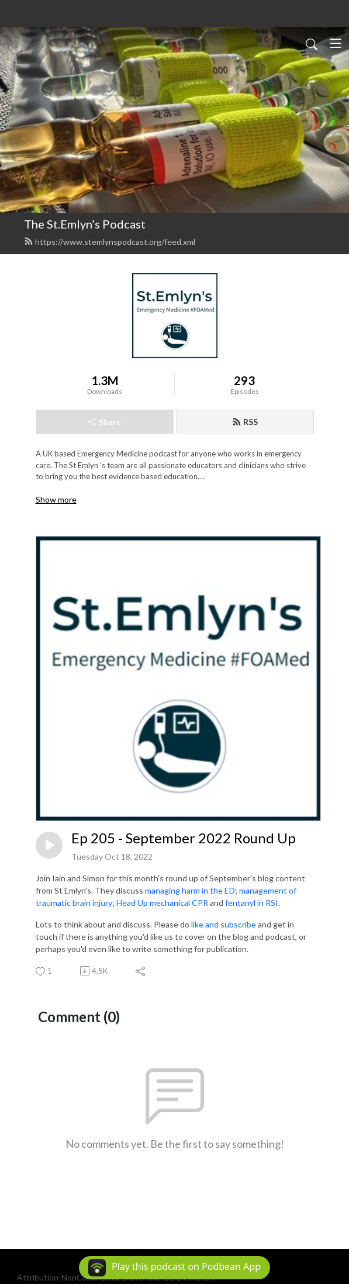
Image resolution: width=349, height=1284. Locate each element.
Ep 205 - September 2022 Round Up (183, 838)
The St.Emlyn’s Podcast (85, 224)
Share (104, 422)
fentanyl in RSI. (252, 903)
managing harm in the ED (190, 890)
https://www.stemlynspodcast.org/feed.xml (109, 242)
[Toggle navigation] (335, 43)
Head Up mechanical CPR (162, 903)
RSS (245, 422)
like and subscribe (223, 924)
